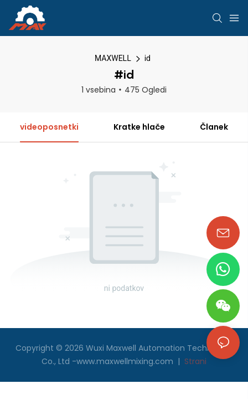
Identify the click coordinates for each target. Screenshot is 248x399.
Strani (194, 361)
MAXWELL (113, 58)
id (147, 58)
